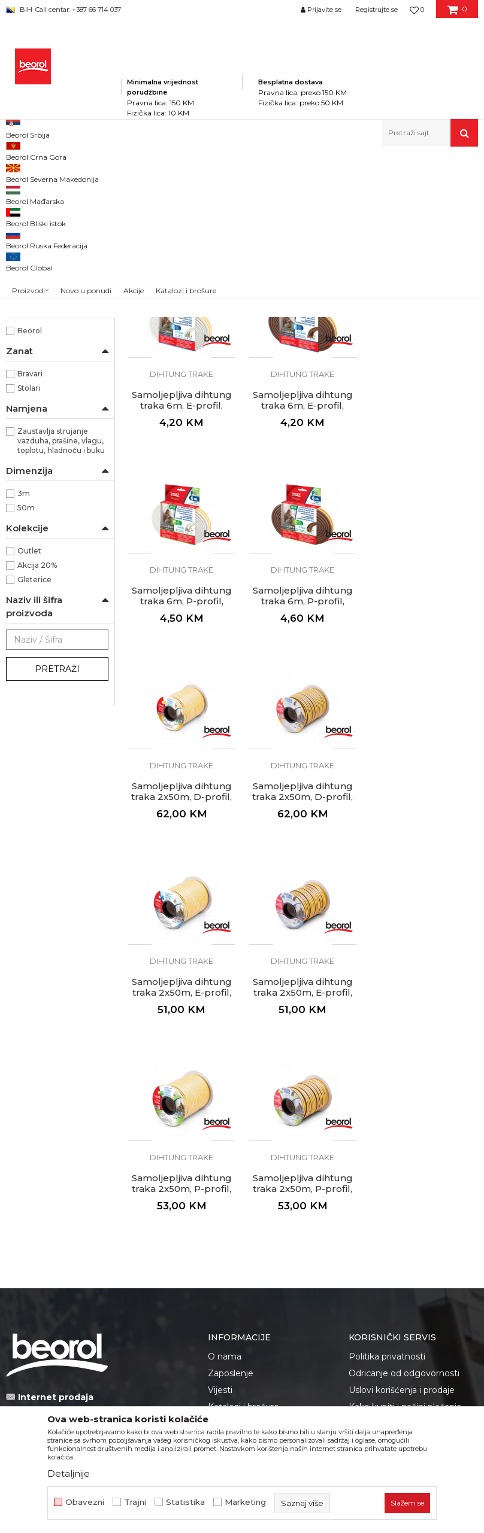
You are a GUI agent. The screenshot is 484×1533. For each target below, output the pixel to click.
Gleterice (34, 744)
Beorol (29, 495)
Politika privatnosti (387, 1128)
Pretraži (57, 833)
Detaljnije (68, 1473)
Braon (28, 365)
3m (23, 657)
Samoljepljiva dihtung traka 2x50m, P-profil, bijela (303, 961)
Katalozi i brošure (243, 1178)
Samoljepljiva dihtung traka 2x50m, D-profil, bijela (181, 765)
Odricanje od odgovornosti (404, 1145)
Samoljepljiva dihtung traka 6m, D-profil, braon (303, 374)
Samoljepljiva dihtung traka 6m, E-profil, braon (182, 569)
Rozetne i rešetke (44, 291)
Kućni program (177, 172)
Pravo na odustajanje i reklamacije (394, 1219)
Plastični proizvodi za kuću (54, 256)
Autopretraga (275, 191)
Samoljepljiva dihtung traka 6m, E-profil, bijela (424, 374)
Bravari (30, 538)
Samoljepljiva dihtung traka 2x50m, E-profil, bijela (424, 765)
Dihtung (32, 408)
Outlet (29, 715)
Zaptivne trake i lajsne (51, 234)
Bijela (27, 351)
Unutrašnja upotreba (54, 452)
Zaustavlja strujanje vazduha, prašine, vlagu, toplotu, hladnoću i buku (61, 605)
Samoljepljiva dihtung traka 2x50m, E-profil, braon (182, 961)
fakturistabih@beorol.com (100, 1254)
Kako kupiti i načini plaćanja (405, 1178)
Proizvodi (124, 172)
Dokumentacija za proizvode (268, 1195)
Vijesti (220, 1162)
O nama (224, 1128)
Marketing (245, 1502)
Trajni (135, 1502)
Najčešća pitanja (382, 1242)
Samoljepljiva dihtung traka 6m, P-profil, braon (424, 569)
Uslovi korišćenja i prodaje (402, 1162)
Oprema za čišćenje (48, 276)
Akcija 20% (37, 729)
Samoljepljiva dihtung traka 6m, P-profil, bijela (303, 569)
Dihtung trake (38, 220)
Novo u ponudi (85, 135)
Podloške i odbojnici (49, 305)
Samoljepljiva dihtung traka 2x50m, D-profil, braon (302, 765)
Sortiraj (330, 191)
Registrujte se (376, 9)
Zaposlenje (230, 1145)
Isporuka (367, 1195)
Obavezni (84, 1502)
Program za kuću (243, 172)
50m (26, 672)
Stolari (28, 552)
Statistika (185, 1502)
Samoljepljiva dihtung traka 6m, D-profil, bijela (182, 374)
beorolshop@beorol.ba (96, 1182)
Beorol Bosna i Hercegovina (53, 172)
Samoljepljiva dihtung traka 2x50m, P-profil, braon (424, 961)
